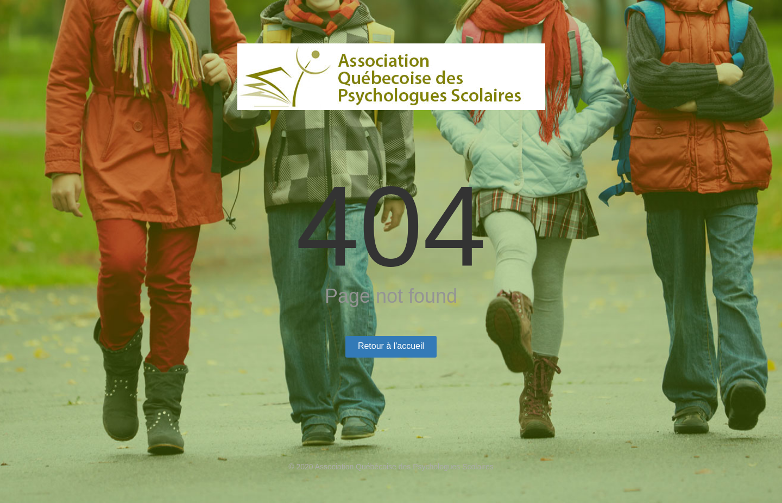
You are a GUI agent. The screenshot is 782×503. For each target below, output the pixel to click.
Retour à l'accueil (391, 346)
